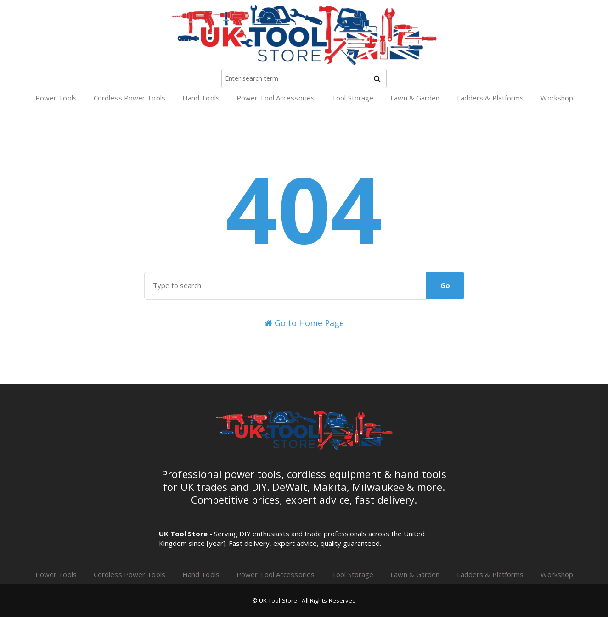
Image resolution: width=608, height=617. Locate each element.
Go (445, 285)
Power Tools (56, 97)
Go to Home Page (304, 322)
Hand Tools (201, 97)
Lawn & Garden (414, 97)
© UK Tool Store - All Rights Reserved (304, 600)
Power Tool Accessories (275, 97)
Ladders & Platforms (490, 97)
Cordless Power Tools (129, 97)
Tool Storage (352, 97)
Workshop (556, 97)
